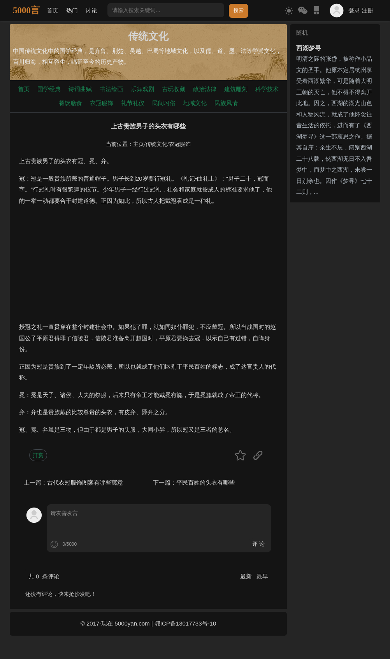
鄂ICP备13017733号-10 (185, 623)
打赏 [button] (38, 455)
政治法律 (204, 89)
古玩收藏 (173, 89)
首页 (52, 10)
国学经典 (49, 89)
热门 (72, 10)
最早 (262, 576)
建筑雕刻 (236, 89)
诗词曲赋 (80, 89)
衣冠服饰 (101, 103)
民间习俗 (164, 103)
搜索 (239, 10)
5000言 (26, 10)
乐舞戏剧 (142, 89)
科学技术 (267, 89)
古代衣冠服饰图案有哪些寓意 (85, 482)
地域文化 (195, 103)
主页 (138, 144)
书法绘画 (111, 89)
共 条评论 (44, 576)
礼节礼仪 (132, 103)
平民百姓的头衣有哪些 (205, 482)
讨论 (91, 10)
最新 (246, 576)
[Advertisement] (148, 267)
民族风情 (226, 103)
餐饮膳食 (70, 103)
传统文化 (156, 144)
